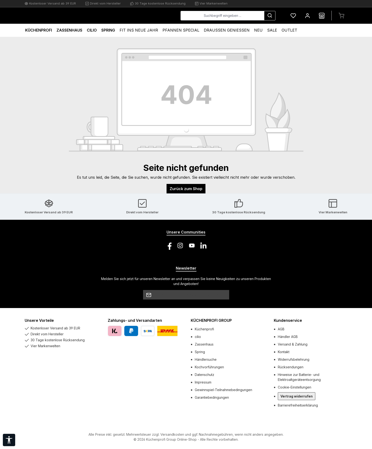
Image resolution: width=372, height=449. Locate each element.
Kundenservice (288, 320)
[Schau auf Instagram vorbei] (180, 245)
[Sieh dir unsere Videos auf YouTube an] (191, 245)
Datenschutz (204, 375)
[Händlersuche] (322, 15)
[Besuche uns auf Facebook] (168, 245)
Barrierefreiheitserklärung (298, 405)
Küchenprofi (204, 329)
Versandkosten (172, 434)
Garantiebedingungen (212, 397)
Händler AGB (288, 337)
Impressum (203, 382)
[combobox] (222, 15)
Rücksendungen (290, 367)
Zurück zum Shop (186, 188)
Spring (200, 352)
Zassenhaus (204, 344)
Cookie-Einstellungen (294, 387)
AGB (281, 329)
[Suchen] (269, 15)
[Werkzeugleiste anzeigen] (9, 440)
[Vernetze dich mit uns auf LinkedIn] (203, 245)
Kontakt (283, 352)
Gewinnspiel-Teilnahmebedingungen (223, 390)
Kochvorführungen (209, 367)
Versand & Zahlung (292, 344)
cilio (198, 337)
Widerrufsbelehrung (293, 359)
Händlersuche (206, 359)
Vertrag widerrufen (296, 396)
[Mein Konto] (307, 15)
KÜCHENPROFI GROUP (211, 320)
